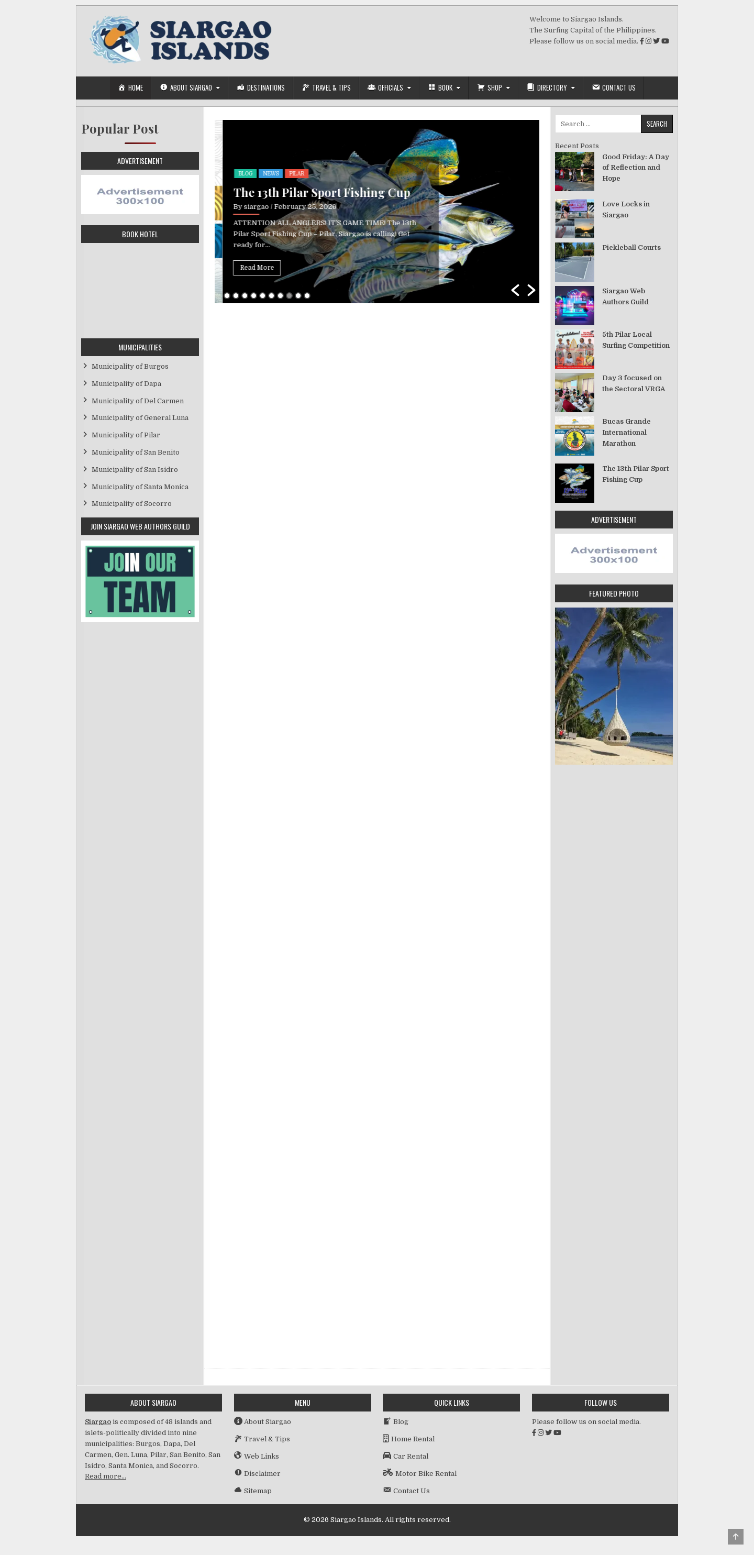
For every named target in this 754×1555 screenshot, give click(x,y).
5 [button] (262, 295)
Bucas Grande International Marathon (300, 185)
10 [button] (307, 295)
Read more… (105, 1476)
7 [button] (280, 295)
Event (239, 159)
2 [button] (235, 295)
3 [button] (244, 295)
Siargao (98, 1422)
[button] (515, 290)
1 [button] (227, 295)
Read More (249, 267)
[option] (377, 211)
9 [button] (298, 295)
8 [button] (289, 295)
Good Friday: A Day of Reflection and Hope (635, 168)
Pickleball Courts (631, 247)
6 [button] (271, 295)
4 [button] (253, 295)
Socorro (271, 159)
